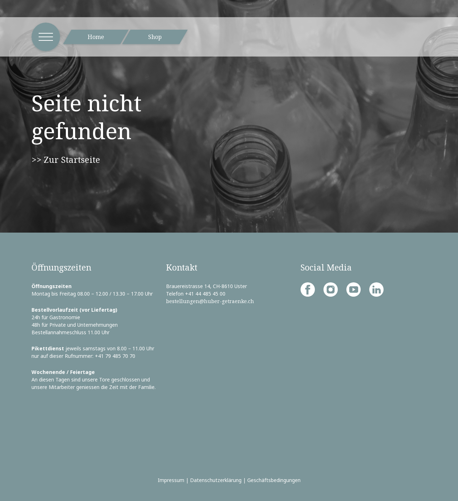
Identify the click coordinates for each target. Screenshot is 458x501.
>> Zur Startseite (65, 159)
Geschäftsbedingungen (274, 480)
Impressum (171, 480)
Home (96, 37)
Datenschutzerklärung (216, 480)
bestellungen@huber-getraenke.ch (210, 301)
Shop (155, 37)
